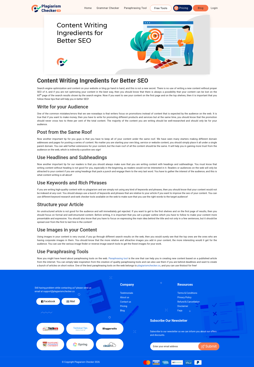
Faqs (179, 310)
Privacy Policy (184, 297)
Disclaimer (182, 306)
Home (88, 8)
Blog (200, 8)
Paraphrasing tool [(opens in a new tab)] (118, 258)
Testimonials (126, 293)
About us (124, 297)
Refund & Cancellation (188, 301)
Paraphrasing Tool (135, 8)
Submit (209, 346)
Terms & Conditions (187, 293)
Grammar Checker (108, 8)
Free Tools (160, 8)
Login (214, 8)
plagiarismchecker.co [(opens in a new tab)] (148, 265)
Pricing (183, 8)
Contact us (125, 301)
